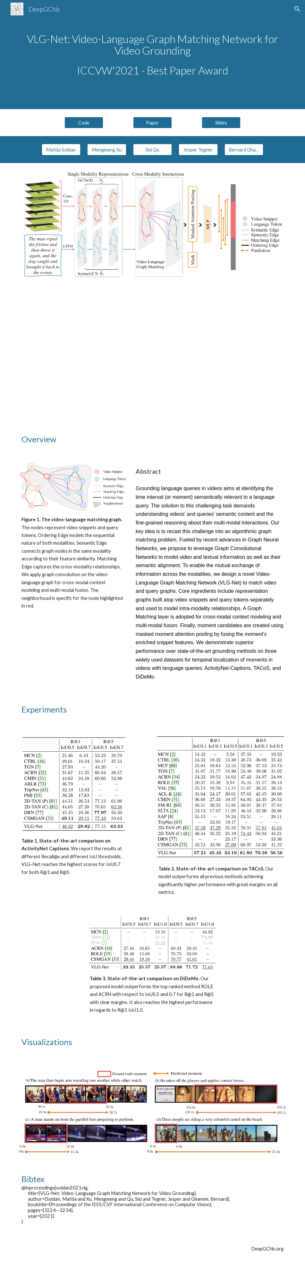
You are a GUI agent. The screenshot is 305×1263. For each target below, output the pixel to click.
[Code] (84, 122)
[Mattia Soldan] (61, 149)
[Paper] (152, 122)
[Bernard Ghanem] (244, 149)
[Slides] (221, 122)
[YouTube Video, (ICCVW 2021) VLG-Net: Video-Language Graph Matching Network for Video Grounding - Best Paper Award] (152, 355)
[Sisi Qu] (152, 149)
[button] (297, 9)
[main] (152, 54)
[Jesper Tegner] (198, 149)
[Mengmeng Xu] (107, 149)
